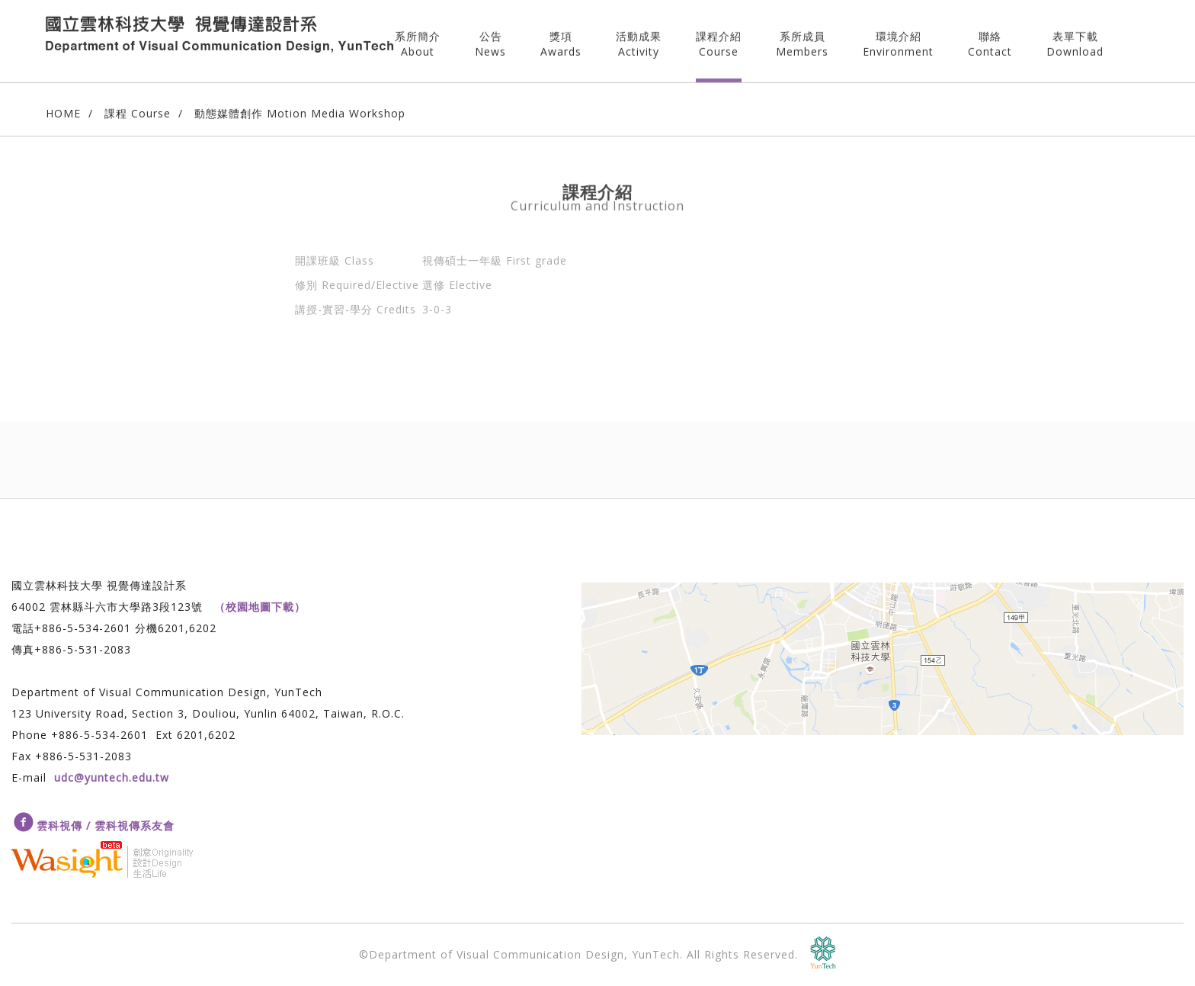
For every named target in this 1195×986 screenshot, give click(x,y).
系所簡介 (418, 38)
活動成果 (639, 38)
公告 (490, 38)
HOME (63, 113)
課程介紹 (719, 38)
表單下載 (1075, 38)
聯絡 (990, 38)
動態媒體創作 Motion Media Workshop (299, 113)
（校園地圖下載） (260, 606)
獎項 (560, 38)
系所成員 (802, 38)
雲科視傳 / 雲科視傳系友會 (106, 825)
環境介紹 (898, 38)
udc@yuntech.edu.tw (111, 777)
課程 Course (137, 113)
